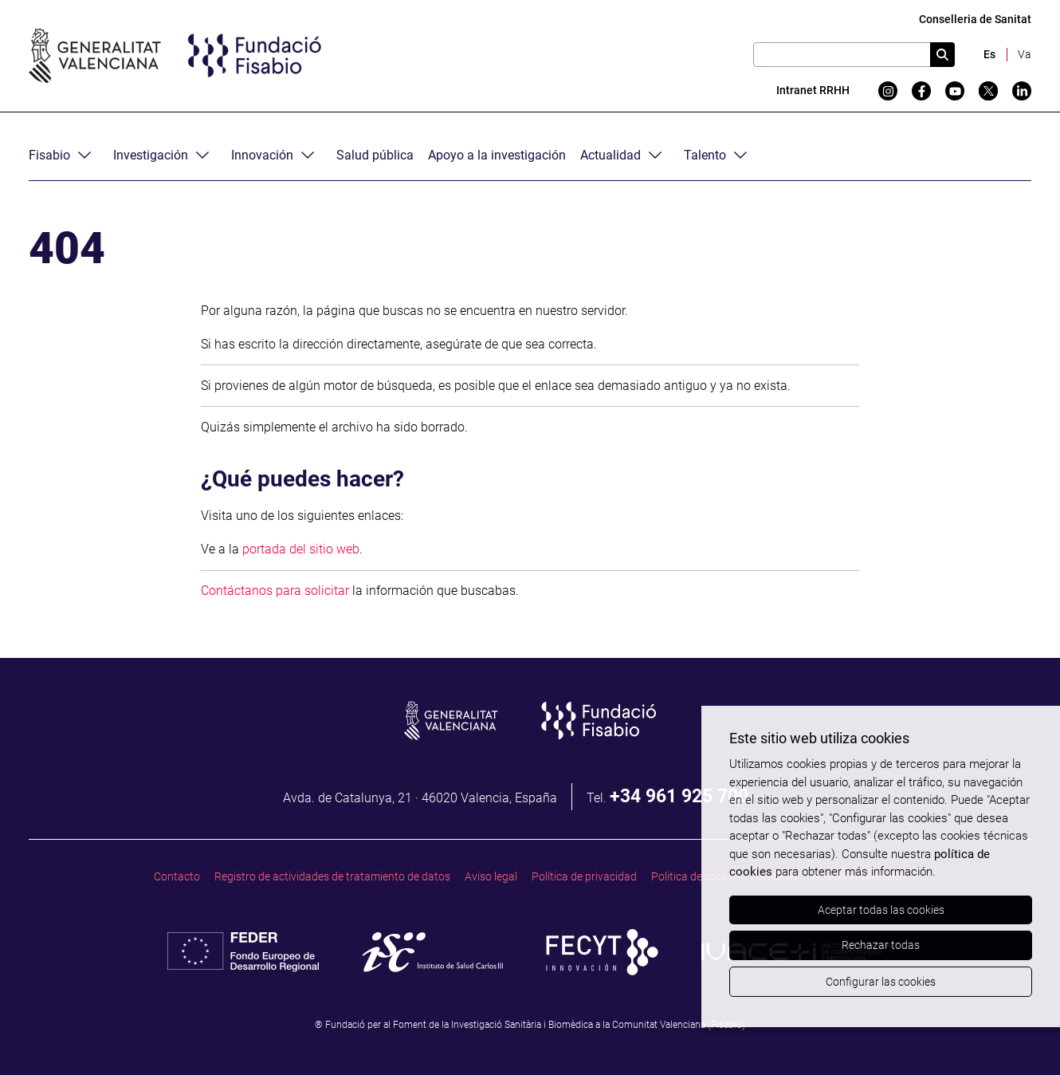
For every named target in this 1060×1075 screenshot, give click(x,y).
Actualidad (610, 155)
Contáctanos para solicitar (275, 590)
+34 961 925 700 (679, 796)
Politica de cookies (696, 877)
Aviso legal (491, 877)
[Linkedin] (1021, 90)
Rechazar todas (881, 945)
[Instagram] (887, 90)
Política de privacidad (584, 877)
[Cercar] (942, 54)
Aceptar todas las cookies (881, 910)
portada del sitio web (300, 549)
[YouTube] (954, 90)
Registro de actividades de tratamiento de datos (332, 877)
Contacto (177, 877)
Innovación (262, 155)
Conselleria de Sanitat (975, 19)
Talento (705, 155)
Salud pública (375, 155)
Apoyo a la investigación (497, 155)
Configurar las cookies (881, 981)
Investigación (150, 155)
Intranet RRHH (813, 90)
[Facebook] (921, 90)
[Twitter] (988, 90)
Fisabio (49, 155)
